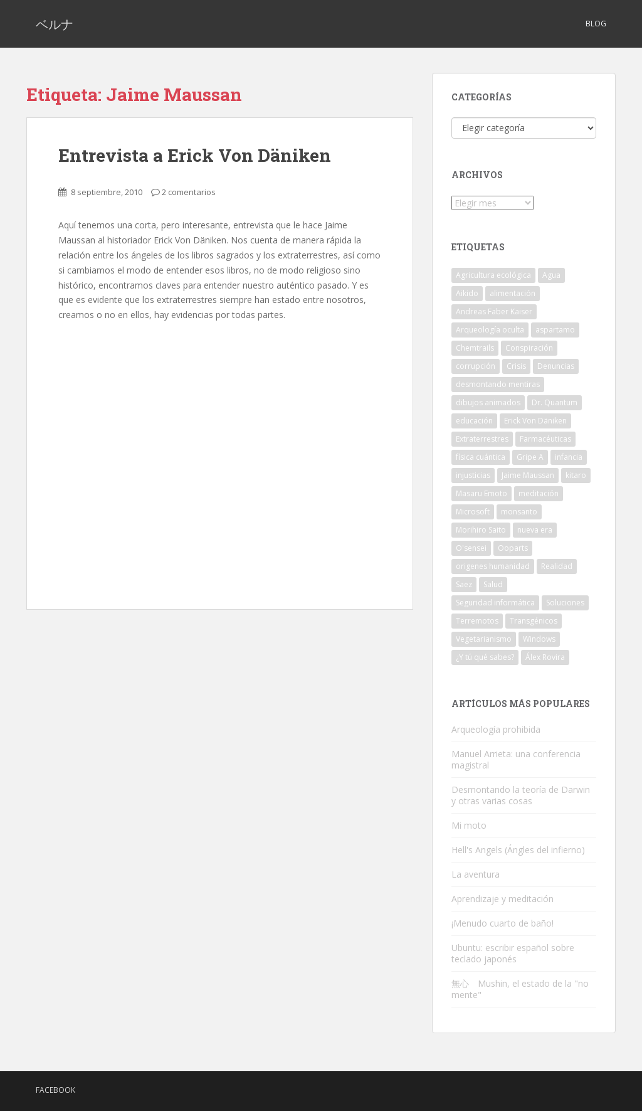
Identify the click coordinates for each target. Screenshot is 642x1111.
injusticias (473, 475)
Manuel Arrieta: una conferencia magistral (516, 759)
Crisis (516, 366)
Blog (596, 23)
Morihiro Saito (481, 529)
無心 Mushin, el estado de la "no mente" (520, 989)
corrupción (475, 366)
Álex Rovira (545, 657)
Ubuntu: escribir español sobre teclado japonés (512, 953)
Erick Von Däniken (535, 420)
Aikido (467, 293)
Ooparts (513, 548)
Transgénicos (533, 620)
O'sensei (471, 548)
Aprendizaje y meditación (502, 899)
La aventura (475, 874)
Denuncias (555, 366)
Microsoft (473, 511)
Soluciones (565, 602)
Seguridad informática (495, 602)
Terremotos (477, 620)
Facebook (55, 1090)
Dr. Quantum (554, 402)
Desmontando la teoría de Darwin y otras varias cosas (520, 795)
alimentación (512, 293)
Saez (464, 584)
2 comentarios (189, 192)
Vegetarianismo (484, 639)
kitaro (576, 475)
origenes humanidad (493, 566)
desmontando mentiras (498, 384)
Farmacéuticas (545, 438)
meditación (538, 493)
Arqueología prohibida (495, 729)
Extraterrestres (482, 438)
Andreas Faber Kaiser (494, 311)
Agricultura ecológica (493, 275)
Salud (493, 584)
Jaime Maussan (528, 475)
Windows (539, 639)
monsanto (519, 511)
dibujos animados (488, 402)
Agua (551, 275)
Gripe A (530, 457)
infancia (568, 457)
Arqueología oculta (490, 329)
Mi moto (469, 825)
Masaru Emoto (481, 493)
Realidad (556, 566)
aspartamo (555, 329)
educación (474, 420)
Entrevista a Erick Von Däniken (194, 155)
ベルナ (54, 24)
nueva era (534, 529)
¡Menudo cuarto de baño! (502, 923)
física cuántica (480, 457)
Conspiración (529, 348)
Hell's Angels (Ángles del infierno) (518, 850)
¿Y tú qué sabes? (485, 657)
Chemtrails (475, 348)
